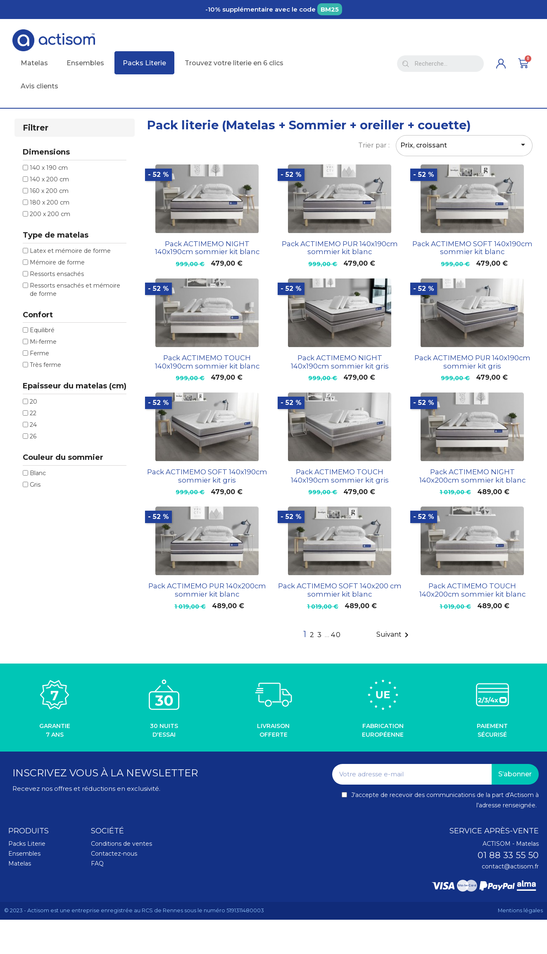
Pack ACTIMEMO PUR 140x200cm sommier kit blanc (207, 590)
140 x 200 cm (49, 179)
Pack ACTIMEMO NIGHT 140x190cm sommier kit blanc (207, 248)
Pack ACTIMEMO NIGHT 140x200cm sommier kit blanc (472, 476)
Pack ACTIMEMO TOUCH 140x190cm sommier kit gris (340, 476)
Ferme (39, 353)
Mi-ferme (43, 341)
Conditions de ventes (121, 843)
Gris (35, 484)
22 (33, 413)
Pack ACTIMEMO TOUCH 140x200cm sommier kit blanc (472, 590)
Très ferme (45, 365)
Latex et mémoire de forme (70, 251)
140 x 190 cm (49, 167)
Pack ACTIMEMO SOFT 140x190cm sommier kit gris (207, 476)
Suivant (393, 635)
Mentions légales (520, 910)
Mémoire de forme (57, 262)
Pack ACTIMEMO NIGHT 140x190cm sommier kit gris (340, 362)
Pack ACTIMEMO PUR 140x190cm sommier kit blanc (340, 248)
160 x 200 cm (49, 191)
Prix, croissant (464, 145)
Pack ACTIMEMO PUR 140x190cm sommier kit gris (472, 362)
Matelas (19, 863)
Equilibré (42, 330)
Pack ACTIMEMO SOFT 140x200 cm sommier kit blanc (340, 590)
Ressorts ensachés (57, 274)
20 (33, 401)
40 (336, 635)
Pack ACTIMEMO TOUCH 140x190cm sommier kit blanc (207, 362)
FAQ (97, 863)
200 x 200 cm (50, 214)
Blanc (38, 473)
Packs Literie (26, 843)
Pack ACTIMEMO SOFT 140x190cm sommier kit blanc (472, 248)
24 (33, 424)
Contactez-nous (114, 853)
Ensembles (24, 853)
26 (33, 436)
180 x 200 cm (49, 202)
